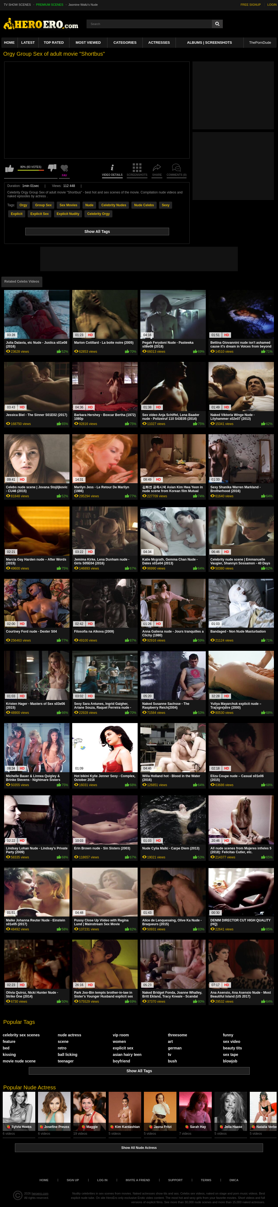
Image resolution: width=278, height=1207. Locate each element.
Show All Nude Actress (139, 1148)
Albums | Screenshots (209, 42)
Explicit (17, 214)
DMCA (233, 1180)
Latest (28, 42)
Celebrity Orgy (98, 214)
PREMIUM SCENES (49, 4)
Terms (206, 1180)
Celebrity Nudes (113, 205)
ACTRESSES (159, 42)
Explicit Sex (39, 214)
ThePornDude (260, 42)
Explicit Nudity (68, 214)
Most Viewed (88, 42)
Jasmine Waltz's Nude (83, 4)
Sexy (165, 205)
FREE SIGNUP (251, 4)
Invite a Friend (138, 1180)
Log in (102, 1180)
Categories (125, 42)
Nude (89, 205)
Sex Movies (68, 205)
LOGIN (272, 4)
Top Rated (54, 42)
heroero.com (40, 1193)
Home (9, 42)
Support (175, 1180)
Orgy (23, 205)
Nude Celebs (144, 205)
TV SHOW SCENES (17, 4)
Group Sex (43, 205)
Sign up (73, 1180)
